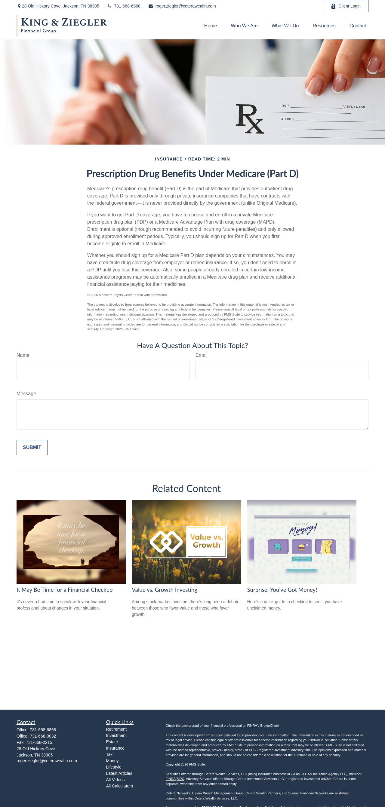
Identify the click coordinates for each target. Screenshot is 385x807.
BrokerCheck (269, 725)
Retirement (116, 729)
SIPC (180, 779)
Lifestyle (114, 767)
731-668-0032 (43, 736)
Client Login (346, 6)
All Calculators (119, 786)
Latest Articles (119, 773)
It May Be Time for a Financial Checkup (65, 589)
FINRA (171, 779)
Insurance (115, 748)
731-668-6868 (123, 6)
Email (202, 355)
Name (23, 355)
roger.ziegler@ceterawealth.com (182, 6)
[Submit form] (32, 447)
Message (26, 393)
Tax (109, 754)
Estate (112, 741)
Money (112, 760)
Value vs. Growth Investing (164, 589)
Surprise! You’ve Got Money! (282, 589)
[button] (211, 25)
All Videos (115, 779)
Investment (116, 735)
